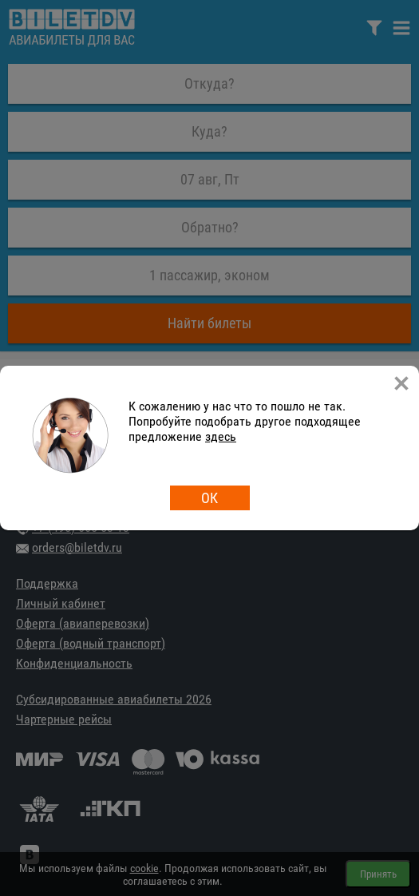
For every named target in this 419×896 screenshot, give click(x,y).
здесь (220, 436)
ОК (209, 498)
